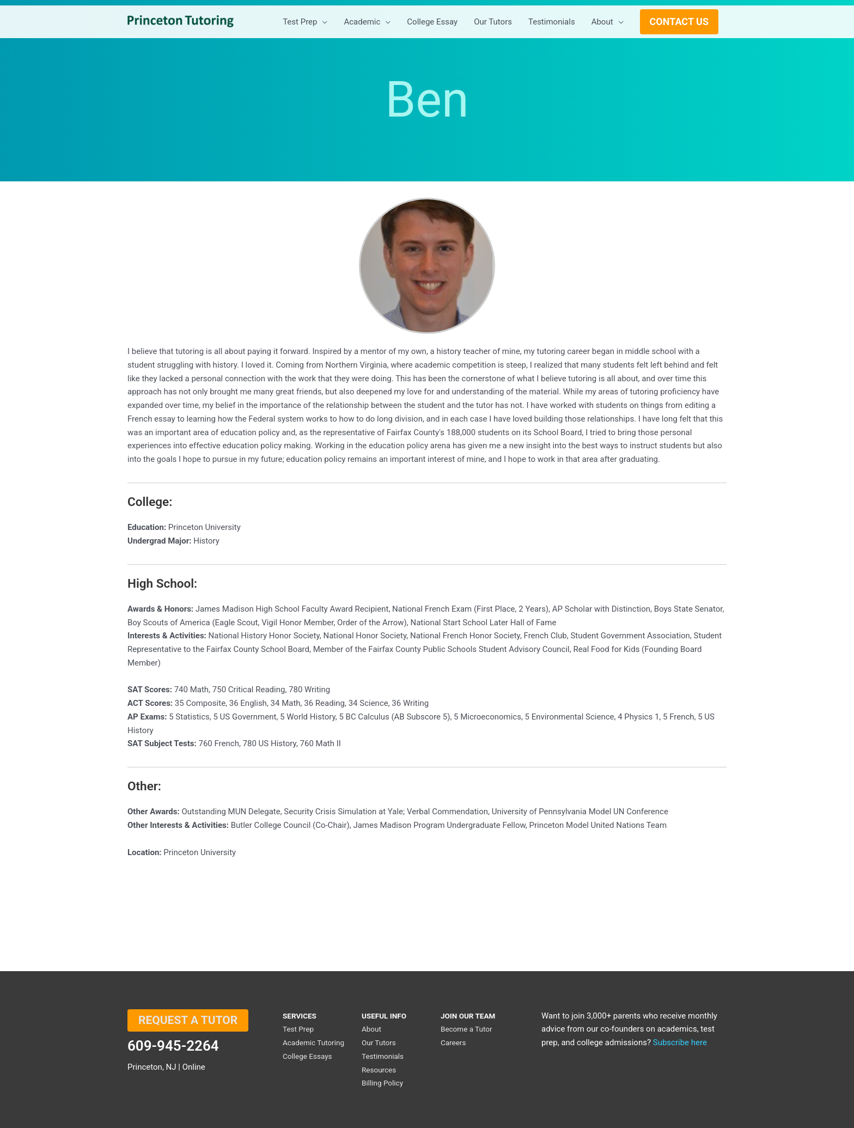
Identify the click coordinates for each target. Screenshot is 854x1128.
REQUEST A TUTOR (187, 1020)
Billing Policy (382, 1082)
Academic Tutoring (313, 1042)
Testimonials (383, 1056)
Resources (379, 1069)
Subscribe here (680, 1042)
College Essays (307, 1056)
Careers (453, 1042)
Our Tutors (379, 1042)
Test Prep (298, 1029)
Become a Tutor (466, 1029)
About (371, 1029)
